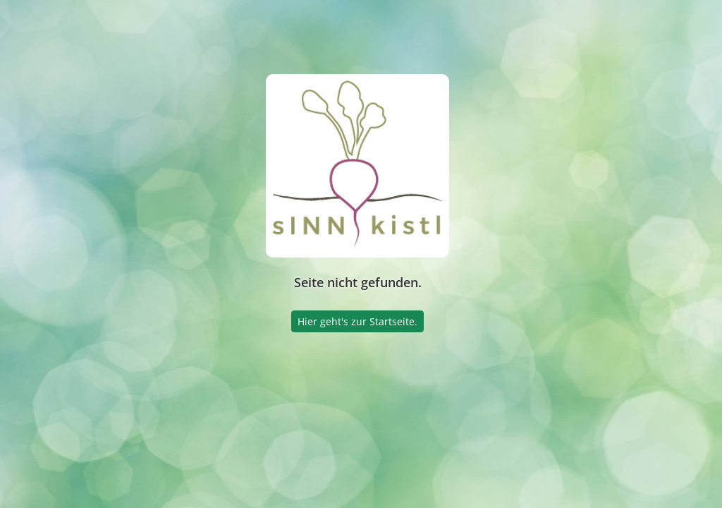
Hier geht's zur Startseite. (357, 321)
